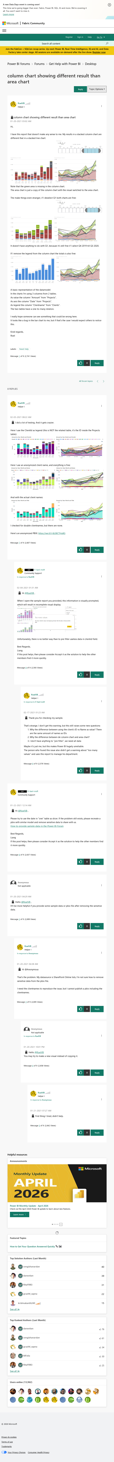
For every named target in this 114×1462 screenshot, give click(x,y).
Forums (39, 64)
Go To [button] (99, 37)
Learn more (8, 14)
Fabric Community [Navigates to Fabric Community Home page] (33, 23)
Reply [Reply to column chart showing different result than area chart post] (97, 363)
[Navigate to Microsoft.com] (10, 23)
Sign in (80, 37)
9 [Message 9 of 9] (32, 763)
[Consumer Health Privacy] (38, 1452)
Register (69, 37)
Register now (99, 52)
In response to (25, 577)
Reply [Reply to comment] (97, 549)
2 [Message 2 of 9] (19, 919)
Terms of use (7, 1441)
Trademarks (6, 1446)
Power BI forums (18, 64)
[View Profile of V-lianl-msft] (39, 569)
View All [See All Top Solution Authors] (15, 1309)
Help (90, 37)
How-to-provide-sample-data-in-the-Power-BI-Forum (37, 826)
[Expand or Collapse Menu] (4, 30)
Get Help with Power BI (65, 64)
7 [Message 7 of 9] (19, 542)
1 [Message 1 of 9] (19, 356)
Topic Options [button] (96, 89)
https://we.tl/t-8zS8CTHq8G (51, 533)
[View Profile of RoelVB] (21, 103)
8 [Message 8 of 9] (26, 667)
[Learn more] (19, 1214)
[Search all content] (75, 43)
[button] (80, 89)
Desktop (90, 64)
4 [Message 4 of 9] (32, 1065)
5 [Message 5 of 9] (39, 1125)
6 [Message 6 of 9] (19, 854)
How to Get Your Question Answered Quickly (33, 1246)
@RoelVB (29, 593)
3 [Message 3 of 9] (26, 1002)
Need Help (24, 349)
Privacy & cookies (9, 1437)
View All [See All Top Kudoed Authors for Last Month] (15, 1371)
